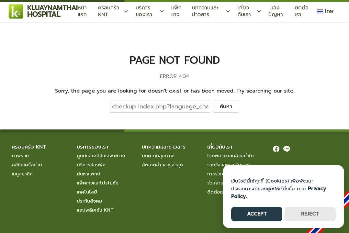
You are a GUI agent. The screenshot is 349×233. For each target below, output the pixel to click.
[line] (286, 149)
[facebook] (276, 149)
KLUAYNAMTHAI (52, 8)
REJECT (310, 213)
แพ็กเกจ (176, 11)
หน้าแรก (82, 11)
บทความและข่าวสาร (205, 11)
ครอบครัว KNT (108, 11)
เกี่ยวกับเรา (244, 11)
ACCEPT (257, 213)
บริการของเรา (144, 11)
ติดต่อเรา (302, 11)
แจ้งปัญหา (275, 11)
